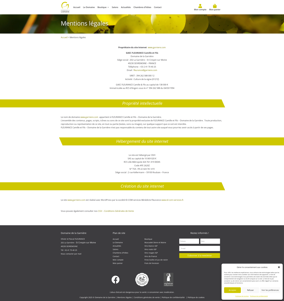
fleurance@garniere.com (145, 70)
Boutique (102, 7)
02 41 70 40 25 (71, 250)
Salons (115, 7)
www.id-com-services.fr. (172, 200)
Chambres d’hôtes (142, 7)
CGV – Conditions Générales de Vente (116, 211)
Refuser (250, 290)
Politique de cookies (242, 296)
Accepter (232, 290)
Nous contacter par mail (71, 254)
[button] (279, 267)
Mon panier (215, 7)
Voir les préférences (270, 290)
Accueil (76, 7)
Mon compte (200, 7)
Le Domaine (89, 7)
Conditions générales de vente (147, 297)
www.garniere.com (157, 47)
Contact (158, 7)
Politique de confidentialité (259, 296)
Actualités (126, 7)
